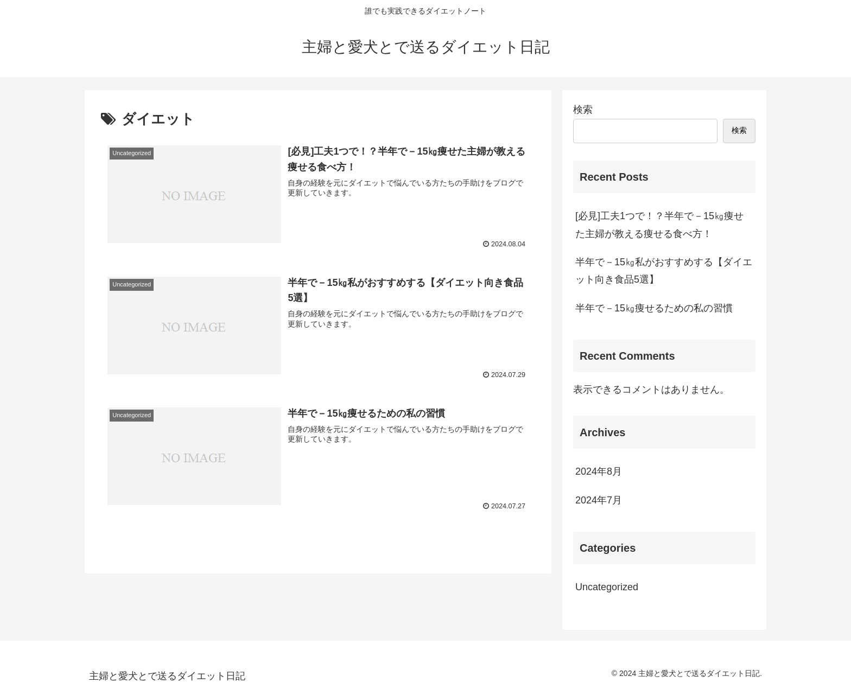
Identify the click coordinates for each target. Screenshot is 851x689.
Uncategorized (606, 587)
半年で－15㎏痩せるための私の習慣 (654, 308)
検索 (583, 109)
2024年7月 (598, 500)
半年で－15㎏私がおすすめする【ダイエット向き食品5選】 (663, 271)
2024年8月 (598, 471)
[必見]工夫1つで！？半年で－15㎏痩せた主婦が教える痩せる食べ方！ (659, 224)
